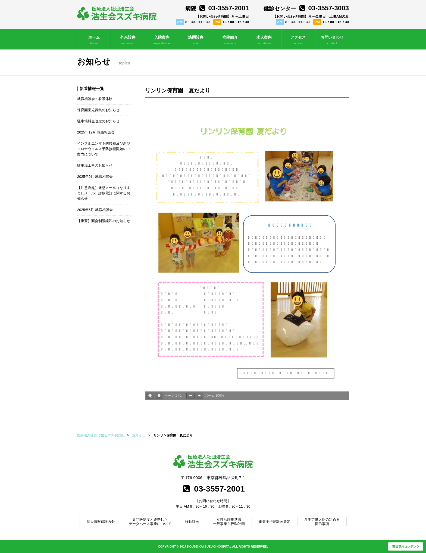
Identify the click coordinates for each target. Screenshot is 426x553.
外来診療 (128, 40)
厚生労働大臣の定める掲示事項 (322, 521)
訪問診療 (196, 40)
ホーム (94, 40)
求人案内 (264, 40)
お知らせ (138, 435)
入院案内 (162, 40)
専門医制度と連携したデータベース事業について (150, 521)
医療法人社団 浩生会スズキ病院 (100, 435)
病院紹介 (230, 40)
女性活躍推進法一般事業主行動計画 (229, 521)
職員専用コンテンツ (405, 546)
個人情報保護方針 (101, 522)
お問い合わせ (332, 40)
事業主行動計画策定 (274, 522)
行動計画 (192, 522)
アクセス (298, 40)
